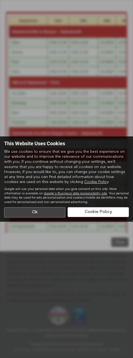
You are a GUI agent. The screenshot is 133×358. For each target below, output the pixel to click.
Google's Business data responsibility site (75, 193)
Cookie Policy (96, 182)
